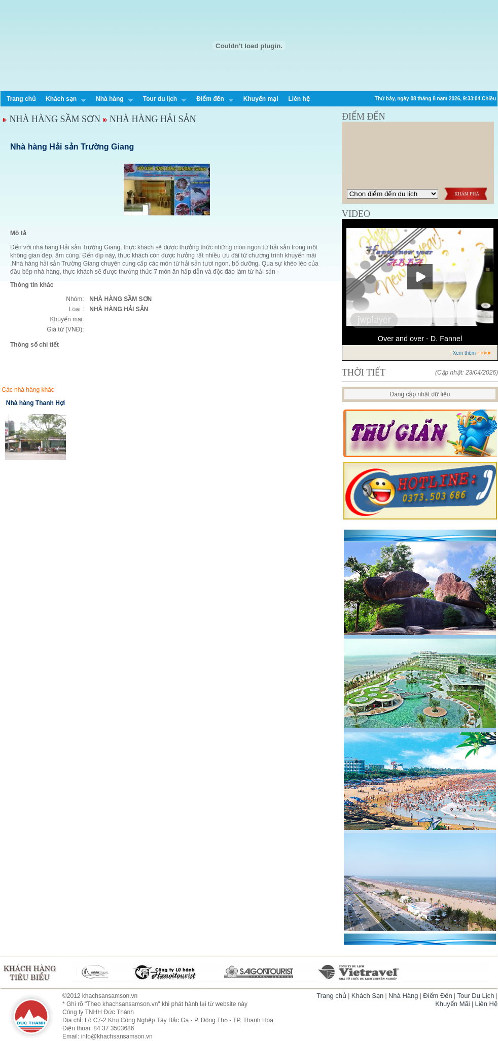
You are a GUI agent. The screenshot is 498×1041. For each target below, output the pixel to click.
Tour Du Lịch (475, 995)
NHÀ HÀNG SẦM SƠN (55, 119)
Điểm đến (212, 99)
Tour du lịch (162, 99)
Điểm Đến (437, 995)
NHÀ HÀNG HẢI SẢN (153, 119)
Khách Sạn (367, 995)
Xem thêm (472, 353)
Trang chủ (21, 98)
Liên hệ (298, 98)
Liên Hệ (486, 1004)
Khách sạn (63, 99)
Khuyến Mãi (452, 1004)
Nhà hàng (112, 99)
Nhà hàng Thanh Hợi (35, 402)
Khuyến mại (260, 98)
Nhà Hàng (403, 995)
